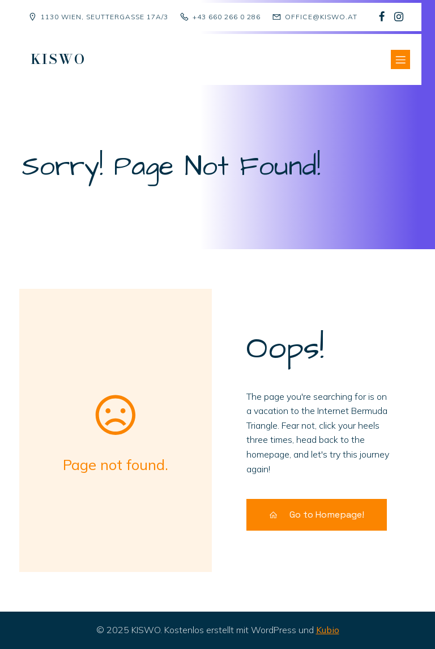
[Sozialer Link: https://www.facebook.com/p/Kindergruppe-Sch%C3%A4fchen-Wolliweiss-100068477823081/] (381, 16)
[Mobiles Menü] (400, 59)
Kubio (327, 629)
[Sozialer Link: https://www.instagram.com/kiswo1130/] (398, 16)
